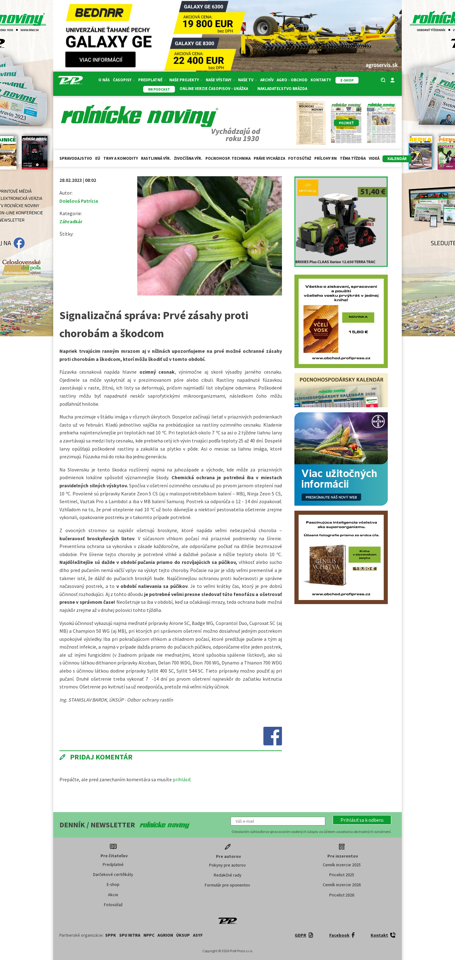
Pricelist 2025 (341, 874)
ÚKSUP (183, 935)
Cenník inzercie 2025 (342, 865)
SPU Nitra (129, 935)
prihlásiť (181, 779)
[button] (362, 820)
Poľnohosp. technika (228, 158)
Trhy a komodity (120, 158)
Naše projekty (186, 80)
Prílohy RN (325, 158)
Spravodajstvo (75, 158)
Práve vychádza (269, 158)
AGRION (165, 935)
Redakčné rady (228, 875)
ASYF (198, 935)
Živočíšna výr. (188, 158)
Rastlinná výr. (156, 158)
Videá (374, 158)
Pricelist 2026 (341, 895)
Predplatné (152, 80)
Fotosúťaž (299, 158)
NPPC (148, 935)
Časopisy (124, 80)
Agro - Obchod (292, 80)
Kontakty (321, 80)
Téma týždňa (353, 158)
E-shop (113, 884)
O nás (104, 80)
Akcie (113, 894)
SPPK (110, 935)
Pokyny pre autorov (227, 865)
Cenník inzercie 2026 (342, 884)
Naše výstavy (220, 80)
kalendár (397, 158)
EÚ (97, 158)
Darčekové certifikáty (113, 874)
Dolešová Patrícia (78, 201)
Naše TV (247, 80)
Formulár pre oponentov (227, 885)
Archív (267, 80)
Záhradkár (70, 221)
